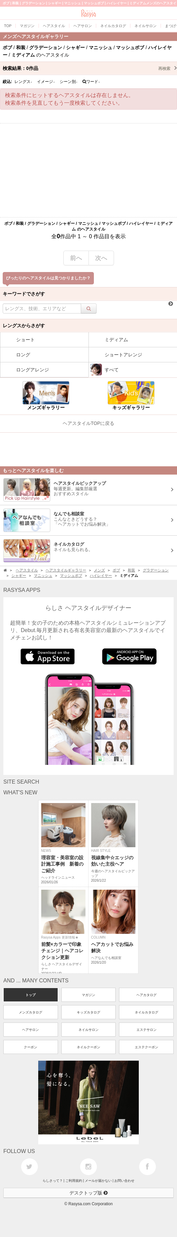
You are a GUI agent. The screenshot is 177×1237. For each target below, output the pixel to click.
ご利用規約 (73, 1180)
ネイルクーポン (88, 1047)
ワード (91, 81)
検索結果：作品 (90, 68)
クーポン (30, 1047)
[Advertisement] (88, 170)
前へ (76, 258)
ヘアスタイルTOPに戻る (89, 423)
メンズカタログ (30, 1012)
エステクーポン (146, 1047)
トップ (30, 995)
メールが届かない (98, 1180)
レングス (23, 81)
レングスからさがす (24, 325)
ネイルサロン (88, 1030)
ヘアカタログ (146, 995)
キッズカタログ (88, 1012)
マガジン (88, 995)
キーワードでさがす (24, 293)
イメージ (46, 81)
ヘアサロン (30, 1030)
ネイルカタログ (146, 1012)
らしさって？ (53, 1180)
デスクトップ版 (88, 1193)
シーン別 (69, 81)
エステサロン (146, 1030)
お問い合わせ (124, 1180)
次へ (101, 258)
